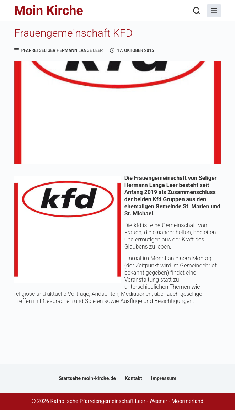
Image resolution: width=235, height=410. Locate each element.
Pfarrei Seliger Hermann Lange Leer (62, 50)
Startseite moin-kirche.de (87, 378)
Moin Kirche (48, 10)
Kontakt (133, 378)
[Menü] (214, 10)
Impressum (163, 378)
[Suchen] (196, 10)
